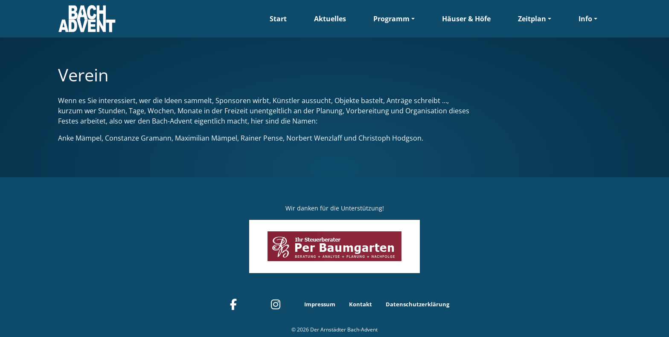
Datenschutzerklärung (417, 304)
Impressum (319, 304)
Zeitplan (532, 18)
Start (278, 18)
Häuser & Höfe (466, 18)
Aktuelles (330, 18)
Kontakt (360, 304)
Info (585, 18)
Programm (391, 18)
